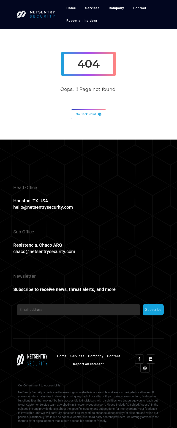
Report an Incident (81, 20)
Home (71, 8)
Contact (139, 8)
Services (92, 8)
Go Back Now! (88, 114)
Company (116, 8)
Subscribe (153, 309)
